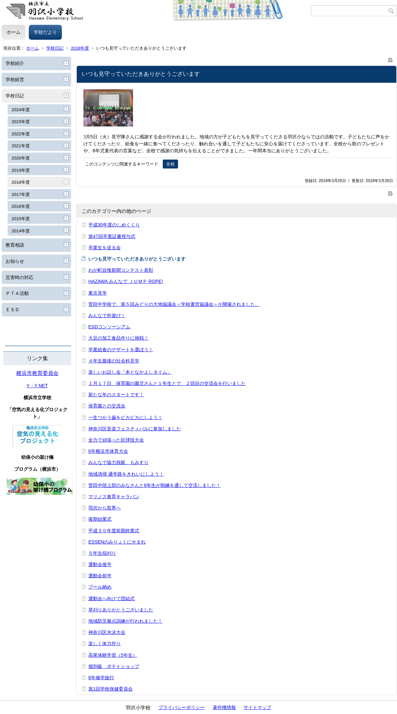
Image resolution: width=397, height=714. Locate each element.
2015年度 (21, 218)
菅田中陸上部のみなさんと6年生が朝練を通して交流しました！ (154, 485)
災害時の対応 (19, 277)
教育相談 (15, 245)
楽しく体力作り (104, 643)
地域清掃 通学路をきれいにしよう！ (126, 474)
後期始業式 (99, 519)
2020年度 (21, 158)
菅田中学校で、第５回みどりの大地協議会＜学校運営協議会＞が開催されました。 (174, 304)
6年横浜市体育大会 (108, 451)
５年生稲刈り (102, 553)
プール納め (99, 587)
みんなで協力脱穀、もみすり (118, 462)
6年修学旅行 (101, 677)
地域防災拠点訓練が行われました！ (125, 621)
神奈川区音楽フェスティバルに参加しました (134, 428)
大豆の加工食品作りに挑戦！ (118, 338)
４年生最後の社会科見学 (113, 360)
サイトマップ (257, 707)
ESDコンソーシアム (109, 326)
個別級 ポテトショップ (113, 666)
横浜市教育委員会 (37, 373)
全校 (170, 164)
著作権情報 (224, 707)
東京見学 (97, 293)
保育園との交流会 (106, 405)
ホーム (14, 32)
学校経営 (15, 79)
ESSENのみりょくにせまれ (117, 542)
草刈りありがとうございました (120, 609)
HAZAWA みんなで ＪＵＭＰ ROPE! (125, 281)
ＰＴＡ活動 (17, 293)
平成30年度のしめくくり (114, 224)
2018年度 (80, 48)
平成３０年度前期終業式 (113, 530)
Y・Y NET (37, 385)
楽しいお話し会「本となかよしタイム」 (130, 372)
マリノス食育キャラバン (113, 496)
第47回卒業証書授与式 (111, 236)
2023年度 (21, 121)
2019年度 (21, 170)
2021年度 (21, 145)
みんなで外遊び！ (106, 315)
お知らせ (15, 261)
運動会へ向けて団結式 (111, 598)
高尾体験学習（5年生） (112, 655)
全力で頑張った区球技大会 (116, 440)
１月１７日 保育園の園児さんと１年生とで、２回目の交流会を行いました (167, 383)
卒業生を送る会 (104, 247)
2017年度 (21, 194)
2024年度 (21, 109)
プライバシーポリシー (181, 707)
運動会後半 (99, 564)
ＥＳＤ (13, 309)
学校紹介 (15, 63)
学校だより (45, 32)
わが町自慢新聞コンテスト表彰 (120, 270)
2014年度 (21, 230)
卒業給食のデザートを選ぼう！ (120, 349)
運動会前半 (99, 575)
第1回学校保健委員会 (110, 688)
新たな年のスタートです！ (116, 394)
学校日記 (55, 48)
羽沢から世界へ (104, 507)
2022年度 (21, 133)
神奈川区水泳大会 (106, 632)
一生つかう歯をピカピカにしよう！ (125, 417)
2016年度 (21, 206)
